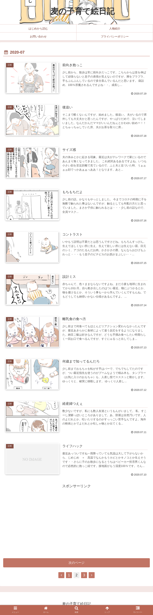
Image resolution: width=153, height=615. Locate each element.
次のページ (76, 564)
